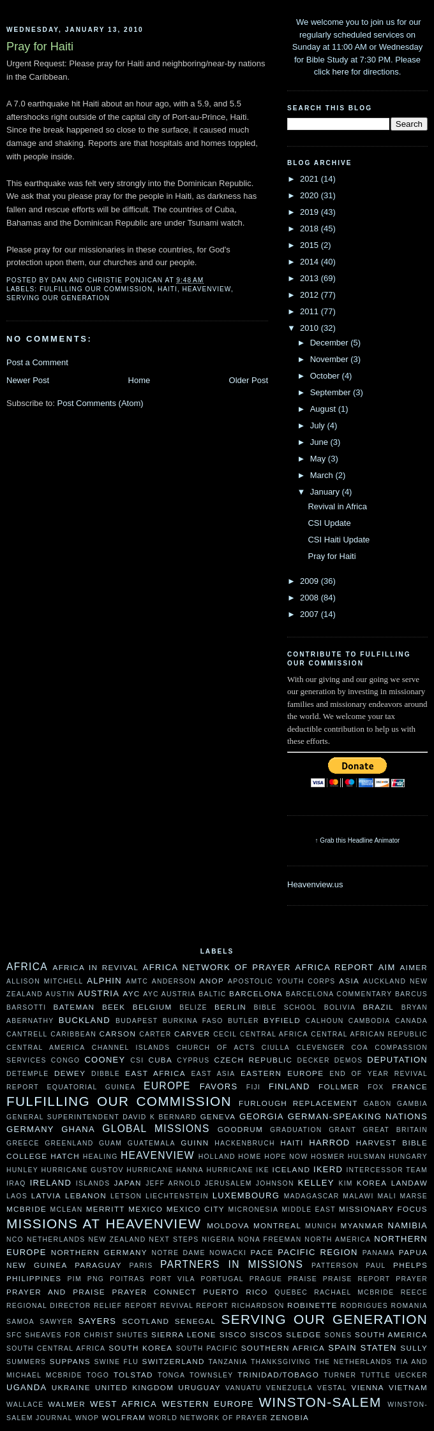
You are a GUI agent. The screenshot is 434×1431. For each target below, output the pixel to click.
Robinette (312, 1305)
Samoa (20, 1321)
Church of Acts (216, 1047)
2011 (310, 311)
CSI (137, 1060)
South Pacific (207, 1348)
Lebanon (86, 1195)
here (341, 71)
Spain (342, 1348)
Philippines (33, 1278)
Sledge (303, 1334)
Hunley (22, 1169)
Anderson (174, 981)
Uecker (411, 1375)
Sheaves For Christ (69, 1335)
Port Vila (172, 1278)
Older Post (248, 380)
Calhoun (325, 1020)
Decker (313, 1060)
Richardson (258, 1305)
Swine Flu (116, 1361)
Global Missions (155, 1128)
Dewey (70, 1073)
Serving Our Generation (58, 297)
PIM (75, 1278)
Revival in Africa (337, 506)
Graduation (296, 1129)
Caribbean (73, 1034)
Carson (117, 1033)
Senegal (195, 1321)
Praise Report (357, 1278)
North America (337, 1239)
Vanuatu (243, 1387)
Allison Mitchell (44, 981)
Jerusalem (228, 1183)
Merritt (105, 1209)
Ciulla (276, 1047)
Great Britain (395, 1129)
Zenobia (290, 1417)
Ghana (78, 1129)
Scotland (145, 1321)
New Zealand (117, 1239)
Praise (302, 1278)
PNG (95, 1278)
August (324, 409)
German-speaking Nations (358, 1116)
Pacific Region (317, 1252)
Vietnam (408, 1387)
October (326, 376)
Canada (411, 1020)
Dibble (105, 1073)
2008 (310, 597)
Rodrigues (364, 1305)
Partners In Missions (231, 1264)
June (320, 442)
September (331, 392)
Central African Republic (369, 1034)
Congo (65, 1060)
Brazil (378, 1007)
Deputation (397, 1059)
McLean (66, 1209)
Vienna (368, 1387)
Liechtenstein (177, 1196)
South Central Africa (55, 1348)
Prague (266, 1278)
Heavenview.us (315, 884)
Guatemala (152, 1143)
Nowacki (227, 1252)
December (330, 342)
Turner (340, 1375)
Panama (379, 1252)
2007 (310, 614)
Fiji (253, 1087)
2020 (310, 195)
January (326, 492)
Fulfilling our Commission (96, 289)
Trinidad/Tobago (278, 1374)
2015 (310, 245)
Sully (414, 1348)
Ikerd (328, 1169)
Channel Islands (131, 1047)
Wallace (24, 1404)
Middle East (308, 1209)
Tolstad (133, 1374)
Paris (141, 1265)
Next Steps (173, 1239)
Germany (30, 1129)
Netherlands (56, 1239)
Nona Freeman (269, 1239)
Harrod (329, 1142)
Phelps (410, 1265)
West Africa (123, 1404)
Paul (376, 1265)
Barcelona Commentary (339, 994)
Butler (243, 1020)
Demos (348, 1060)
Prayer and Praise (55, 1292)
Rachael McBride (354, 1292)
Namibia (407, 1225)
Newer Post (27, 380)
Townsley (212, 1375)
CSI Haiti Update (339, 539)
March (323, 475)
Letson (126, 1196)
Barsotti (26, 1007)
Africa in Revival (96, 967)
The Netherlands (354, 1361)
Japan (127, 1183)
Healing (100, 1156)
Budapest (137, 1020)
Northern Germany (99, 1252)
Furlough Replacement (298, 1103)
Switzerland (173, 1361)
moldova (228, 1225)
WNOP (87, 1417)
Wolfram (123, 1417)
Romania (409, 1305)
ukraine (71, 1387)
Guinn (195, 1142)
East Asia (213, 1073)
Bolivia (340, 1007)
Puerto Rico (236, 1292)
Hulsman (367, 1156)
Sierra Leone (183, 1334)
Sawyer (56, 1321)
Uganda (26, 1387)
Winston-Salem (319, 1402)
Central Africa (274, 1034)
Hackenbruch (244, 1143)
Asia (349, 981)
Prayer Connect (154, 1292)
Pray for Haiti (331, 556)
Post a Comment (37, 362)
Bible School (285, 1007)
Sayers (98, 1321)
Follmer (338, 1086)
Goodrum (240, 1129)
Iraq (16, 1183)
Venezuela (289, 1387)
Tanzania (227, 1361)
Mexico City (196, 1209)
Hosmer (328, 1156)
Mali (386, 1196)
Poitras (127, 1278)
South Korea (140, 1348)
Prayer (412, 1278)
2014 (310, 261)
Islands (93, 1183)
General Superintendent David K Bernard (101, 1117)
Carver (192, 1033)
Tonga (171, 1375)
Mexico (145, 1209)
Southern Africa (283, 1348)
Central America (45, 1047)
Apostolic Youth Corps (282, 981)
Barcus (411, 994)
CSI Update (329, 523)
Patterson (335, 1265)
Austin (60, 994)
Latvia (46, 1195)
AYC (131, 993)
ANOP (212, 981)
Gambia (412, 1103)
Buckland (84, 1020)
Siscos (266, 1334)
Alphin (104, 980)
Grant (342, 1129)
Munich (320, 1226)
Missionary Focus (383, 1209)
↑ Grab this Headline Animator (357, 840)
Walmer (67, 1404)
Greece (23, 1143)
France (410, 1086)
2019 (310, 212)
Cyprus (193, 1060)
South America (391, 1334)
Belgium (152, 1007)
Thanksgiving (281, 1361)
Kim (345, 1183)
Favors (219, 1086)
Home (139, 380)
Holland (217, 1156)
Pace (262, 1252)
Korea (372, 1183)
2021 (310, 179)
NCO (15, 1239)
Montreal (277, 1225)
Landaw (409, 1183)
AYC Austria (169, 994)
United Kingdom (134, 1387)
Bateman (74, 1007)
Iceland (291, 1169)
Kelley (316, 1183)
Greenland (69, 1143)
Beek (113, 1007)
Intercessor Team (387, 1169)
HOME (249, 1156)
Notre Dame (178, 1252)
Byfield (282, 1020)
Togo (97, 1375)
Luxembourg (246, 1195)
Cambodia (369, 1020)
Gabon (377, 1103)
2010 (310, 328)
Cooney (104, 1059)
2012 (310, 295)
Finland (289, 1086)
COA (360, 1047)
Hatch (65, 1156)
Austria (98, 993)
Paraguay (98, 1265)
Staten (379, 1348)
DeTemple (27, 1073)
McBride (26, 1209)
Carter (155, 1034)
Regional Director (48, 1305)
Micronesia (253, 1209)
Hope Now (286, 1156)
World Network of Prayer (208, 1417)
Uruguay (199, 1387)
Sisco (233, 1334)
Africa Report (334, 967)
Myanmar (362, 1225)
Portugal (221, 1278)
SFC (14, 1335)
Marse (414, 1196)
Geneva (218, 1116)
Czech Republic (253, 1060)
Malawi (358, 1196)
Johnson (275, 1183)
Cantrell (27, 1034)
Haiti (167, 289)
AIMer (414, 967)
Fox (376, 1087)
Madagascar (312, 1196)
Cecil (225, 1034)
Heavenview (207, 289)
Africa (27, 966)
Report (141, 1305)
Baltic (212, 994)
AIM (387, 967)
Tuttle (376, 1375)
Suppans (70, 1361)
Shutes (133, 1335)
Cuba (160, 1060)
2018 (310, 228)
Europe (167, 1085)
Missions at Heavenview (104, 1223)
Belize (193, 1007)
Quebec (291, 1292)
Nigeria (218, 1239)
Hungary (408, 1156)
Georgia (261, 1116)
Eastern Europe (282, 1073)
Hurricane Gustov (82, 1169)
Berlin (230, 1007)
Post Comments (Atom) (100, 403)
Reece (414, 1292)
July (318, 425)
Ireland (50, 1183)
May (319, 458)
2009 (310, 581)
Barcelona (256, 993)
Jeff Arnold (173, 1183)
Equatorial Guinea (91, 1087)
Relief (108, 1305)
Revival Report (194, 1305)
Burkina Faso (193, 1020)
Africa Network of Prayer (217, 967)
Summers (26, 1361)
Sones (338, 1335)
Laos (16, 1196)
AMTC (137, 981)
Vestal (332, 1387)
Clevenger (320, 1047)
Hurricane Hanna (165, 1169)
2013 (310, 278)
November (330, 359)
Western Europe (207, 1404)
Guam (110, 1143)
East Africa (155, 1073)
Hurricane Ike (237, 1169)
